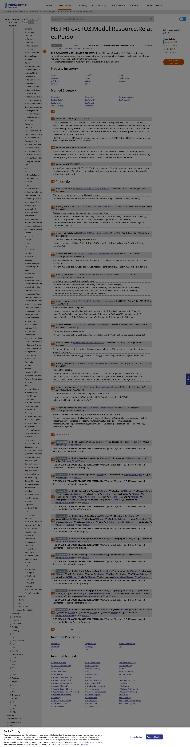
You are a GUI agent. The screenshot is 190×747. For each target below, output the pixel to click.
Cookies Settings (136, 739)
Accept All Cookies (154, 739)
